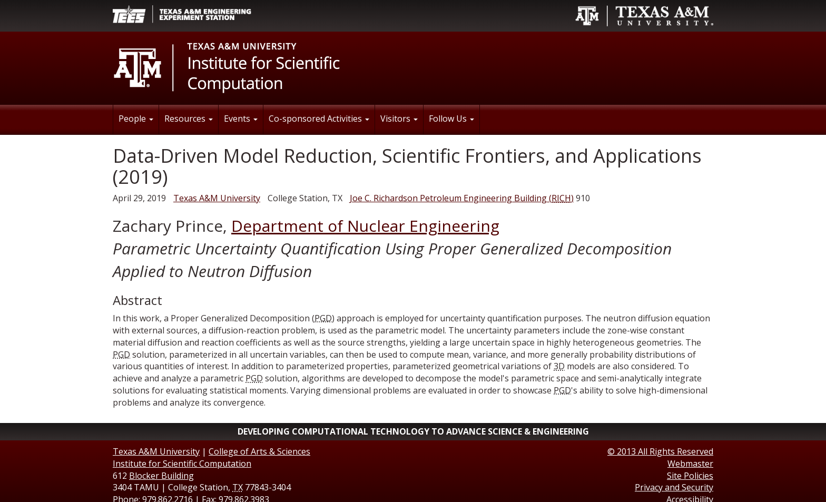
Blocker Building (161, 475)
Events (241, 118)
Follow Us (451, 118)
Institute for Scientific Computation (182, 463)
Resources (188, 118)
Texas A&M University (216, 198)
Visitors (399, 118)
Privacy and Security (674, 487)
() (462, 198)
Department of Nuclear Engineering (365, 226)
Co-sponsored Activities (319, 118)
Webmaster (690, 463)
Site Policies (690, 475)
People (136, 118)
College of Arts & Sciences (259, 451)
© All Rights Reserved (660, 451)
